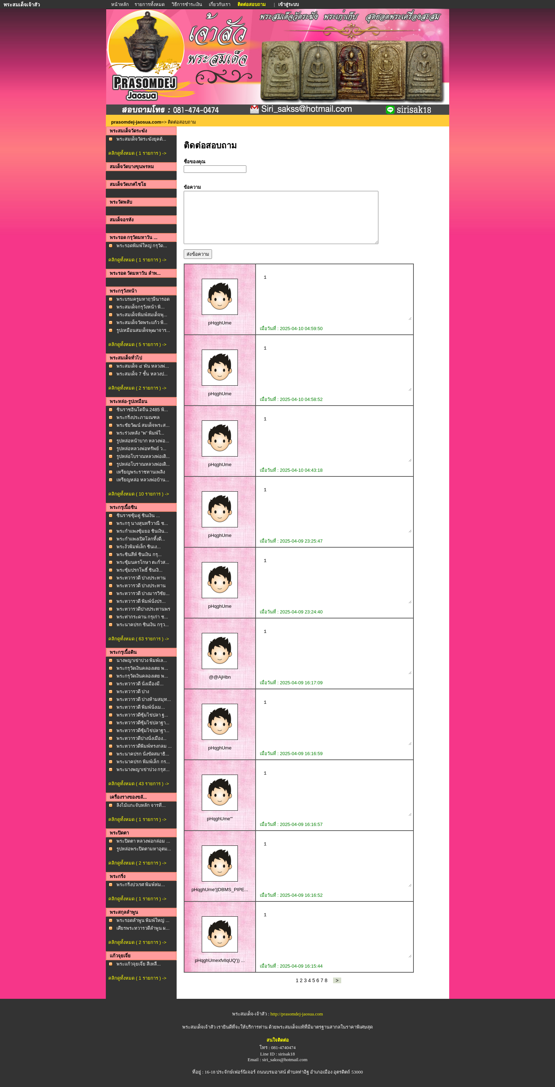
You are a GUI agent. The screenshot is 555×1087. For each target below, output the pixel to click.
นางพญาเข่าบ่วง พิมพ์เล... (141, 660)
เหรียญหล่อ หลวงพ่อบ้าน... (142, 479)
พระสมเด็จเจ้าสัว (199, 1027)
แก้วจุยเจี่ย (120, 955)
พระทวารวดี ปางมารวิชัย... (143, 593)
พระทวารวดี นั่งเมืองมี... (140, 683)
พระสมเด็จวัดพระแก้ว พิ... (141, 322)
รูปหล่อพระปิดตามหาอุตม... (143, 848)
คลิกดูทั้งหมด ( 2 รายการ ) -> (137, 388)
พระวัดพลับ (121, 202)
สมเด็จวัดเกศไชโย (128, 184)
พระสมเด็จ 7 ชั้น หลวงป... (142, 374)
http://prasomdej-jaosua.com (296, 1014)
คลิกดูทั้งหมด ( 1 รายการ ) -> (137, 153)
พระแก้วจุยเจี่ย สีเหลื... (138, 964)
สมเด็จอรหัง (121, 219)
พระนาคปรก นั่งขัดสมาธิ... (142, 754)
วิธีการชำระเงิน (187, 4)
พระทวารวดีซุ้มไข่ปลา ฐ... (142, 715)
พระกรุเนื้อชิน (123, 507)
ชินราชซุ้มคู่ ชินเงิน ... (138, 515)
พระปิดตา (119, 833)
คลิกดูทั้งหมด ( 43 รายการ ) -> (138, 783)
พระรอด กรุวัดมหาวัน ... (134, 237)
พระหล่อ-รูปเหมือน (128, 401)
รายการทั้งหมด (150, 4)
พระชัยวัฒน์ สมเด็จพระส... (143, 425)
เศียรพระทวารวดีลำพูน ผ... (143, 928)
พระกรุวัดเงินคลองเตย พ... (142, 668)
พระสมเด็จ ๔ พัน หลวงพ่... (142, 366)
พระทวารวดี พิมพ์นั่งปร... (141, 601)
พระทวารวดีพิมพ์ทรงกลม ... (144, 746)
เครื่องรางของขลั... (128, 797)
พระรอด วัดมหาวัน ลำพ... (135, 273)
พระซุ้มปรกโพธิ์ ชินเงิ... (139, 570)
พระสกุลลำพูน (124, 912)
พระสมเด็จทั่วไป (126, 358)
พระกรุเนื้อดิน (123, 652)
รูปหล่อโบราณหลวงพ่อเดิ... (143, 456)
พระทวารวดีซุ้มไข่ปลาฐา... (143, 722)
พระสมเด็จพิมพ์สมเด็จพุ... (141, 314)
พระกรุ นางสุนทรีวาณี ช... (142, 523)
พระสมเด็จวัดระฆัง (128, 131)
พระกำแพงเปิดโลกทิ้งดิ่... (140, 539)
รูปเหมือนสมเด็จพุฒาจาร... (143, 330)
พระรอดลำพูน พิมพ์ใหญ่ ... (143, 920)
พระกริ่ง (117, 876)
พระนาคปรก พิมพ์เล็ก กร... (143, 761)
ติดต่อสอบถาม (252, 4)
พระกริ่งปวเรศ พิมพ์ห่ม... (140, 884)
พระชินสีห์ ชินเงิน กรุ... (139, 554)
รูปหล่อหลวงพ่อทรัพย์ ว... (141, 448)
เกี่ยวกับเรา (219, 4)
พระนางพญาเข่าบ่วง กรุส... (143, 769)
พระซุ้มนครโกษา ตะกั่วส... (142, 562)
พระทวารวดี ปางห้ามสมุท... (143, 699)
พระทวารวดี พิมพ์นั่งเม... (140, 707)
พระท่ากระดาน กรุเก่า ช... (142, 616)
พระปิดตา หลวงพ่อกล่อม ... (143, 841)
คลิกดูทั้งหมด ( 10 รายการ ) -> (138, 494)
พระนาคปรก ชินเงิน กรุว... (142, 624)
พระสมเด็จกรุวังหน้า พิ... (140, 307)
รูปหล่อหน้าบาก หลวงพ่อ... (142, 440)
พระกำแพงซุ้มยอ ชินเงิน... (142, 531)
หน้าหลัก (120, 4)
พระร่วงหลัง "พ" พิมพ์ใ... (140, 433)
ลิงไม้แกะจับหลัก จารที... (141, 805)
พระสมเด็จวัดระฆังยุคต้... (141, 139)
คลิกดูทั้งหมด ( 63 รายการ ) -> (138, 638)
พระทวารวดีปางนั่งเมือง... (141, 738)
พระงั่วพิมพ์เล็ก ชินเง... (138, 546)
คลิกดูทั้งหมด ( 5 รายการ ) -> (137, 344)
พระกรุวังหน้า (123, 291)
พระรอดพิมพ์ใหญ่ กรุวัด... (141, 245)
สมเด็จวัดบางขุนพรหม (132, 166)
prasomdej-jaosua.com (136, 122)
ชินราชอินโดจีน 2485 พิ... (142, 409)
